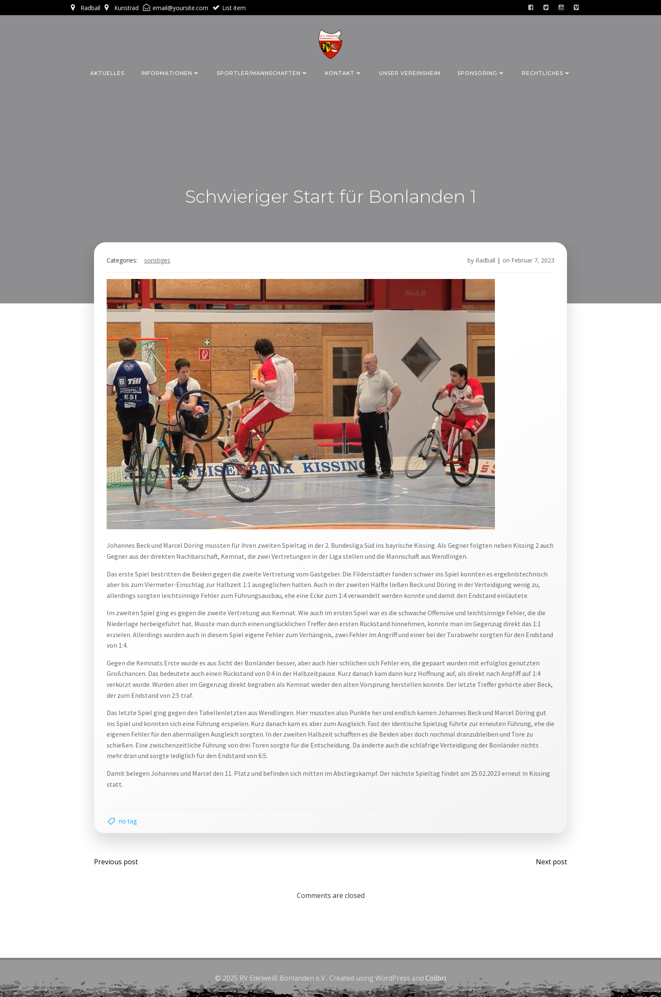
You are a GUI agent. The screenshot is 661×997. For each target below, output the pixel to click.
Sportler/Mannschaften (262, 73)
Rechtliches (546, 73)
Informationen (170, 73)
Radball (485, 260)
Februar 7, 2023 (532, 260)
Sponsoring (481, 73)
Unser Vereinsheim (410, 73)
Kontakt (343, 73)
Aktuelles (107, 73)
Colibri (435, 978)
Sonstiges (157, 260)
